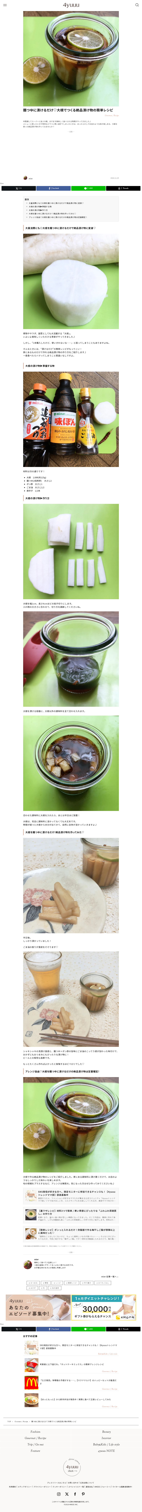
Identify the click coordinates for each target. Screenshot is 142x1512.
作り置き (87, 1283)
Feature (35, 1451)
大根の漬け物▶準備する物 (40, 206)
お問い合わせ (73, 1482)
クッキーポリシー (60, 1486)
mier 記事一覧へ (109, 1276)
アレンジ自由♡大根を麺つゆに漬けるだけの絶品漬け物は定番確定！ (58, 217)
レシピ (58, 1283)
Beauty (106, 1432)
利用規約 (12, 1486)
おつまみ (34, 1283)
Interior (106, 1438)
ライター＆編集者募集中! (122, 1486)
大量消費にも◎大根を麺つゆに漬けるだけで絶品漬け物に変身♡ (56, 203)
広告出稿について (87, 1482)
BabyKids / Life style (106, 1445)
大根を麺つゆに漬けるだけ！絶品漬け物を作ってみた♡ (52, 213)
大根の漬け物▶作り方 (38, 210)
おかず (33, 1288)
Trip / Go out (35, 1445)
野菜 (46, 1283)
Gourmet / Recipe (35, 1438)
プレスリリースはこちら (56, 1482)
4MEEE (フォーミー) (102, 1486)
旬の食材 (55, 1288)
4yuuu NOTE (106, 1451)
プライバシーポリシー (42, 1486)
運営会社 (89, 1486)
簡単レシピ (72, 1283)
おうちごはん (103, 1283)
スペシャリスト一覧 (76, 1486)
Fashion (35, 1432)
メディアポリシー (25, 1486)
